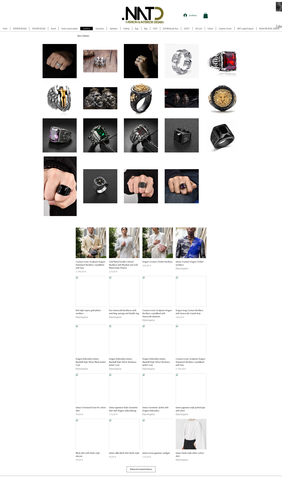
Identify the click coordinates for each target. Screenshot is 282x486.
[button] (205, 15)
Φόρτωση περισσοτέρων (141, 469)
